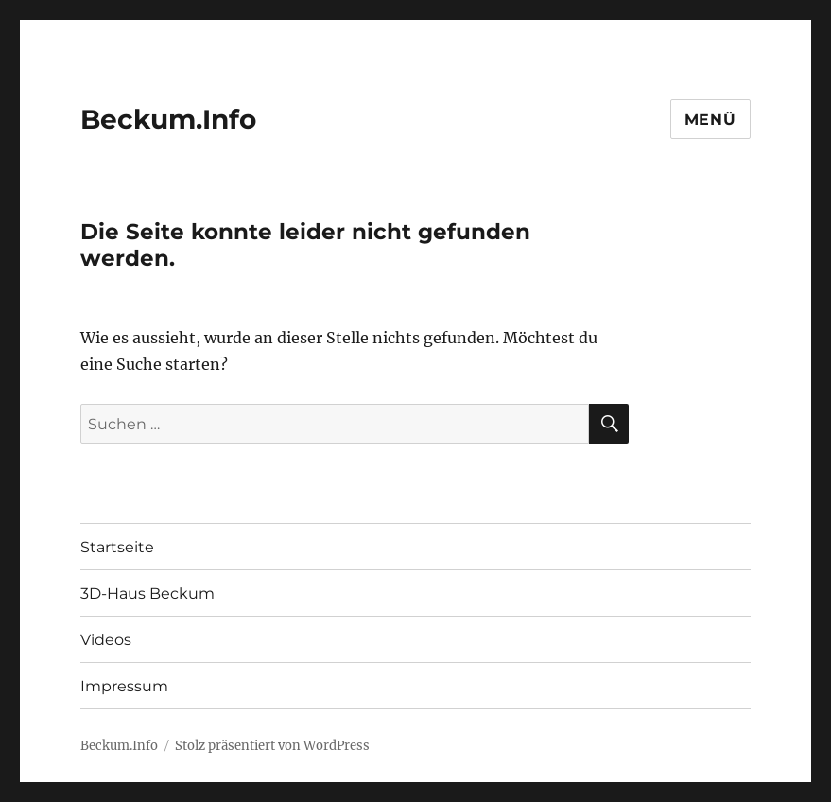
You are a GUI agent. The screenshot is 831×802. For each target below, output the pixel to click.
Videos (105, 640)
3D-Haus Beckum (147, 593)
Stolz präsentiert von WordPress (272, 746)
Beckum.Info (168, 119)
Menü (710, 120)
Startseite (117, 547)
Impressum (124, 686)
